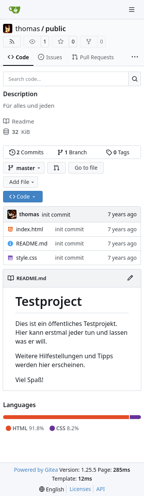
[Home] (14, 10)
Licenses (80, 489)
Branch (72, 152)
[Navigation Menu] (132, 9)
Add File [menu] (22, 181)
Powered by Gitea (36, 469)
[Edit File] (130, 278)
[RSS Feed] (12, 41)
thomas (27, 28)
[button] (56, 168)
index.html (29, 229)
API (100, 489)
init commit (56, 214)
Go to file (85, 167)
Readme (18, 121)
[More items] (135, 57)
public (55, 28)
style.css (26, 257)
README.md (32, 243)
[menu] (51, 489)
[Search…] (134, 79)
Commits (26, 152)
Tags (117, 152)
